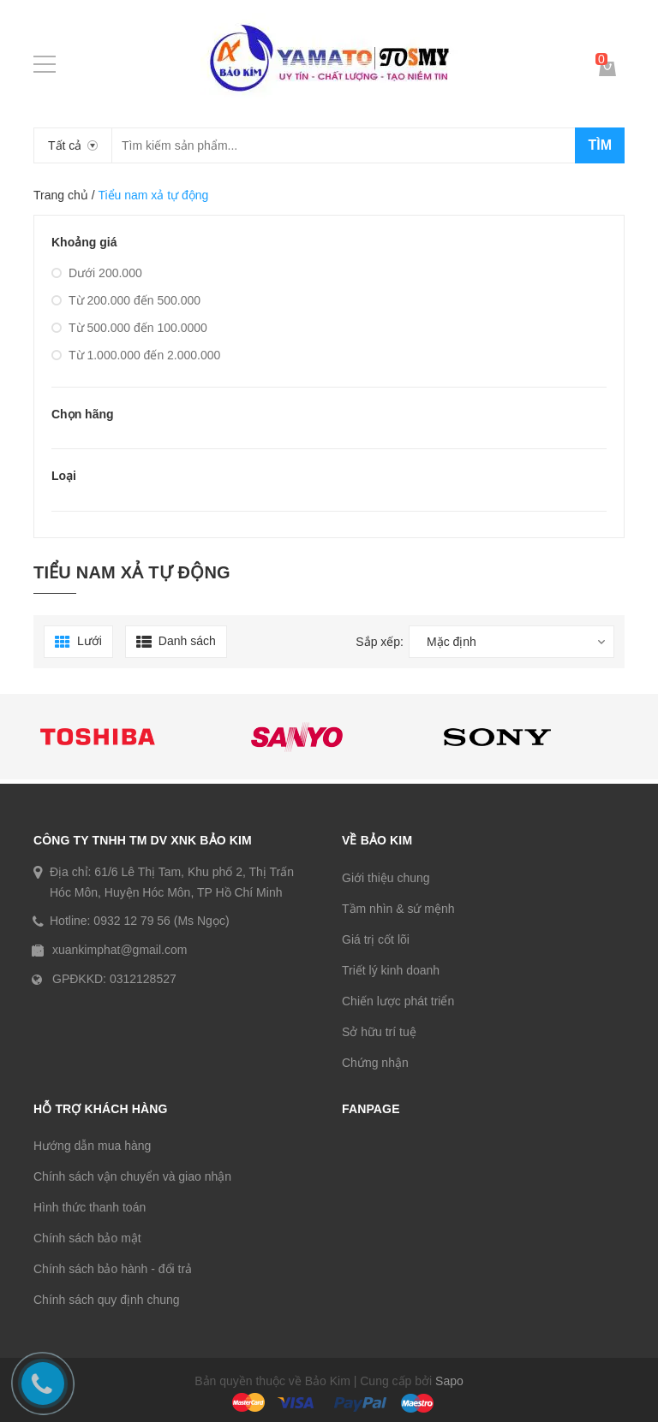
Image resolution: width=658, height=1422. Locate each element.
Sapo (449, 1381)
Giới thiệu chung (386, 878)
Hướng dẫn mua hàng (92, 1145)
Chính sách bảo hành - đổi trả (112, 1269)
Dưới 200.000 (96, 273)
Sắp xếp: (380, 642)
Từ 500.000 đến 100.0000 (129, 328)
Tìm (600, 145)
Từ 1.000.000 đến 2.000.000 (135, 355)
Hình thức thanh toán (89, 1207)
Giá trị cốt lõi (376, 939)
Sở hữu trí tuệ (379, 1032)
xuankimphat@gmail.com (119, 950)
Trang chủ (60, 195)
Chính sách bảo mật (87, 1238)
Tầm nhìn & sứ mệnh (398, 908)
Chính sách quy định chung (106, 1299)
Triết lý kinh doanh (391, 970)
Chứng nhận (375, 1062)
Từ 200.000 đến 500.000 (125, 300)
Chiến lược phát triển (398, 1001)
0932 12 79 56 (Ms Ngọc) (161, 920)
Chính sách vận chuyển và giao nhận (132, 1176)
